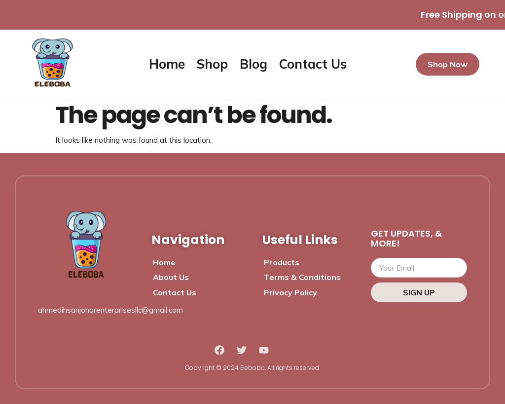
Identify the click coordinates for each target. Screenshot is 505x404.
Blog (253, 64)
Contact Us (313, 64)
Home (167, 64)
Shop (212, 64)
